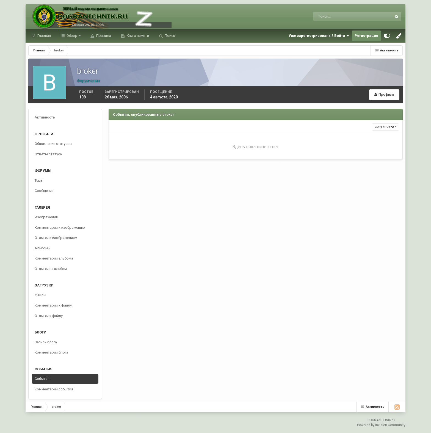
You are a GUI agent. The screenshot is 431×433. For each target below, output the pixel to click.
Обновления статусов (53, 144)
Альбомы (43, 248)
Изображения (46, 217)
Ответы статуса (48, 154)
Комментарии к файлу (53, 305)
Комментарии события (54, 389)
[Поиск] (330, 16)
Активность (45, 117)
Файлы (40, 295)
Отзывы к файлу (49, 316)
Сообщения (44, 191)
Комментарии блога (51, 352)
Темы (39, 180)
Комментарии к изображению (60, 227)
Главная (44, 36)
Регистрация (366, 36)
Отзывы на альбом (51, 269)
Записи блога (46, 342)
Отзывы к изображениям (56, 238)
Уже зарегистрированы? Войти (319, 36)
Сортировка (385, 126)
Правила (103, 36)
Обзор (72, 36)
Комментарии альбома (54, 258)
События (42, 379)
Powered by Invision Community (381, 425)
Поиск (169, 36)
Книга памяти (137, 36)
